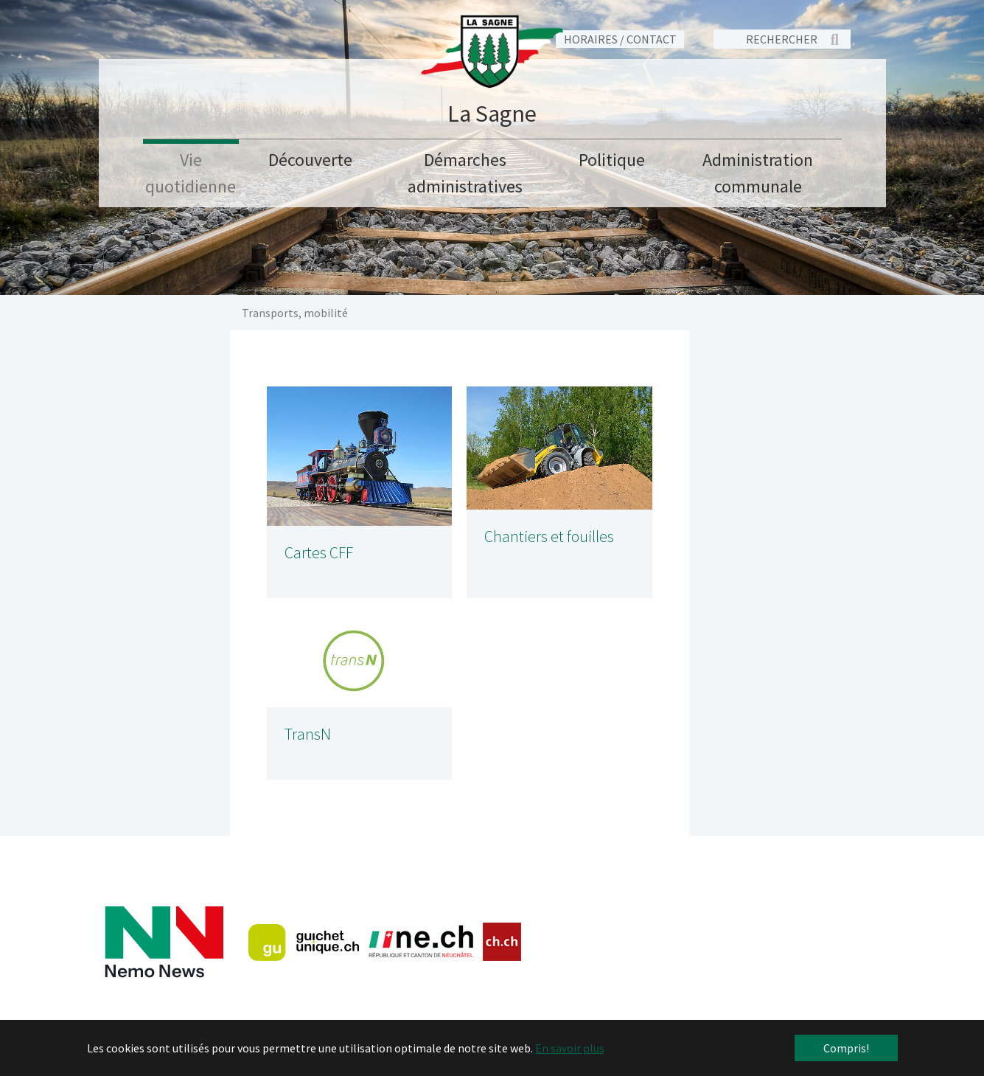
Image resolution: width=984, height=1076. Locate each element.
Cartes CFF (319, 553)
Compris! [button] (846, 1048)
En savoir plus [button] (569, 1048)
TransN (308, 734)
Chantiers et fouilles (549, 536)
